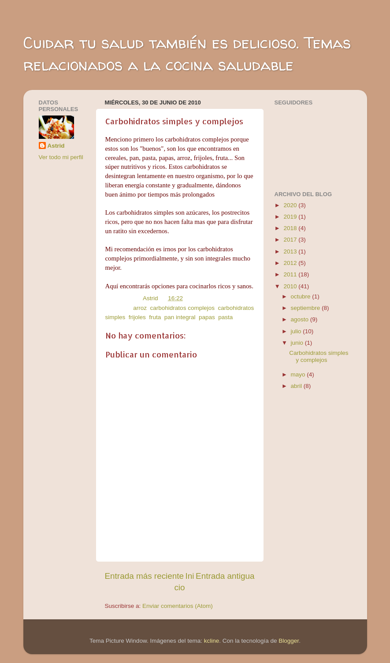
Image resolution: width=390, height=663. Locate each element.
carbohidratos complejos (182, 308)
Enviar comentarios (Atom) (177, 606)
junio (298, 342)
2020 (290, 205)
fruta (155, 317)
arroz (140, 308)
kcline (211, 640)
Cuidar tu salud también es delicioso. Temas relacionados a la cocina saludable (187, 53)
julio (297, 331)
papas (207, 317)
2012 (290, 263)
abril (297, 386)
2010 (290, 286)
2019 (290, 216)
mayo (299, 374)
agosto (300, 319)
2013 (290, 251)
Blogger (289, 640)
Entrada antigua (225, 576)
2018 (290, 228)
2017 (290, 239)
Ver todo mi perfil (61, 157)
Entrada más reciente (144, 576)
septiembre (306, 308)
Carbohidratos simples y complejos (318, 356)
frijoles (137, 317)
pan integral (180, 317)
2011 (290, 274)
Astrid (56, 145)
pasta (225, 317)
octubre (301, 296)
